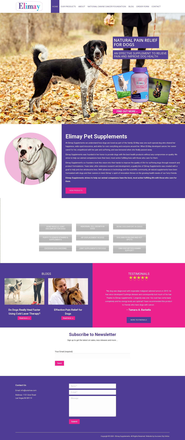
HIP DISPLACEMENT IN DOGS (92, 238)
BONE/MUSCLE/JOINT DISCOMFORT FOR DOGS (56, 228)
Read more (24, 318)
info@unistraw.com (28, 390)
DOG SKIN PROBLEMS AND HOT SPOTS (129, 239)
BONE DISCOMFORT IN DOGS (129, 227)
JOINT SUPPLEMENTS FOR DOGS (92, 248)
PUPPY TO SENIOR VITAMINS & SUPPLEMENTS (55, 239)
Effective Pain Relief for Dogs (68, 311)
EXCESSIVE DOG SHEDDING (56, 248)
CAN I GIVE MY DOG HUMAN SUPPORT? (129, 249)
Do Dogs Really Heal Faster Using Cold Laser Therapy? (24, 311)
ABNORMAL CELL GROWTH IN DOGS (92, 228)
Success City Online (162, 436)
